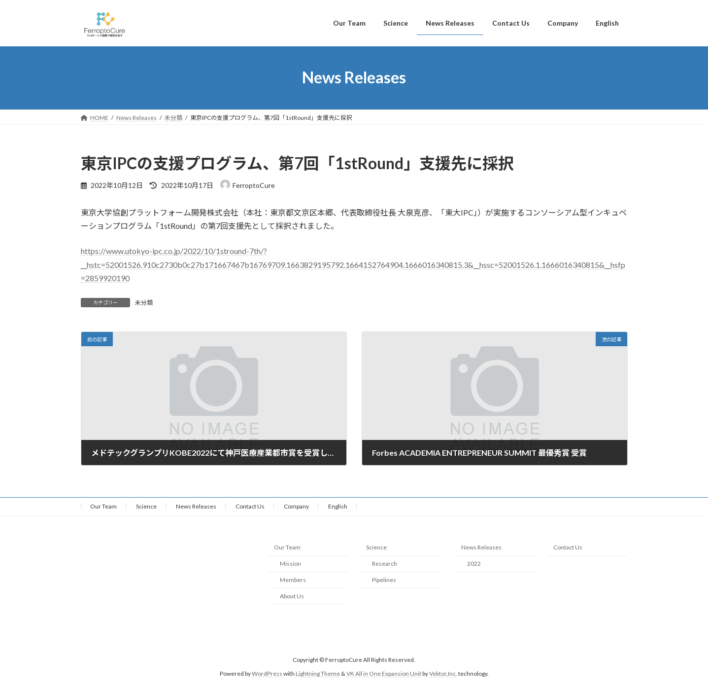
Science (146, 506)
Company (296, 506)
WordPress (267, 673)
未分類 (144, 302)
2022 (474, 563)
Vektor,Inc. (443, 673)
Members (293, 579)
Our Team (103, 506)
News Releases (196, 506)
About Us (292, 596)
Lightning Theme (318, 673)
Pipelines (384, 579)
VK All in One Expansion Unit (383, 673)
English (337, 506)
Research (384, 563)
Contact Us (250, 506)
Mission (290, 563)
